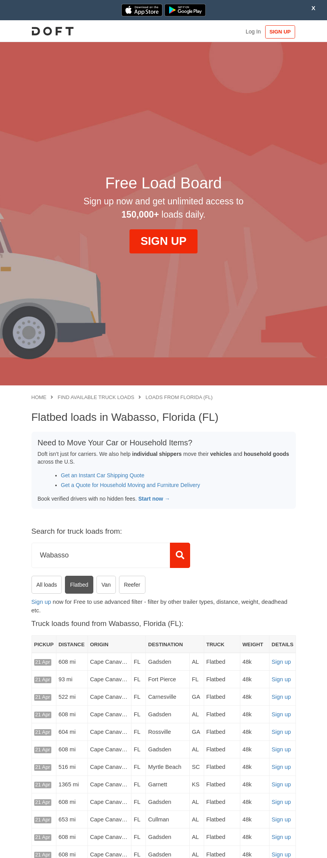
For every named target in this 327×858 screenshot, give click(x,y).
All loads (47, 585)
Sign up (41, 601)
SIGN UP (279, 32)
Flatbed (79, 585)
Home (39, 397)
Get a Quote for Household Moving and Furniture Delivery (130, 485)
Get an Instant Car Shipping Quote (103, 475)
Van (106, 585)
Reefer (132, 585)
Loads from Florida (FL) (179, 397)
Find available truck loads (96, 397)
